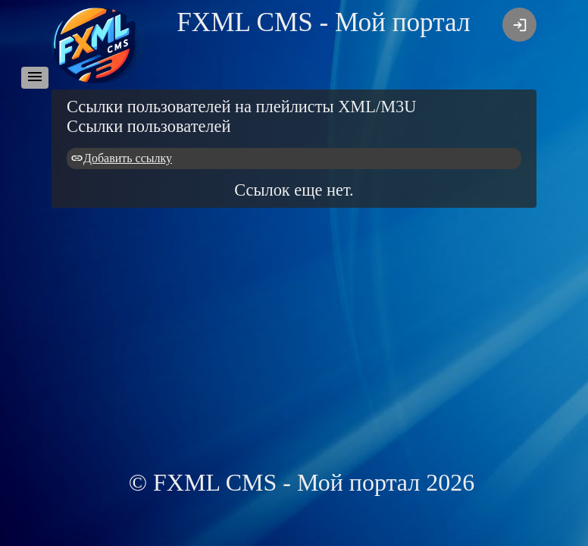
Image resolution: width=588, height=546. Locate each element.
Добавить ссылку (127, 158)
